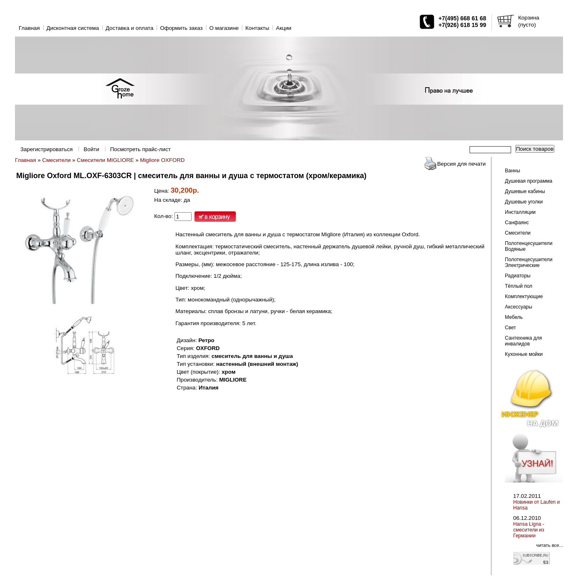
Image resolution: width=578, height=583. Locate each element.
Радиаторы (518, 276)
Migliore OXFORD (162, 160)
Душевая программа (528, 181)
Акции (283, 28)
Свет (510, 328)
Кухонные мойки (524, 354)
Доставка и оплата (129, 28)
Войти (91, 149)
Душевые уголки (524, 202)
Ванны (512, 171)
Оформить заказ (181, 28)
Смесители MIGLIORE (105, 160)
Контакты (257, 28)
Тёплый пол (518, 286)
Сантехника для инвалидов (523, 341)
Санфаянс (517, 222)
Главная (29, 28)
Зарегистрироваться (46, 149)
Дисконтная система (73, 28)
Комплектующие (524, 296)
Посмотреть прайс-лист (140, 149)
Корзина (528, 18)
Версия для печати (461, 164)
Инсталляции (520, 212)
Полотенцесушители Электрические (528, 262)
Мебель (514, 317)
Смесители (56, 160)
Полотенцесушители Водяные (528, 246)
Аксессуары (518, 307)
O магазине (224, 28)
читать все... (549, 545)
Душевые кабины (525, 191)
